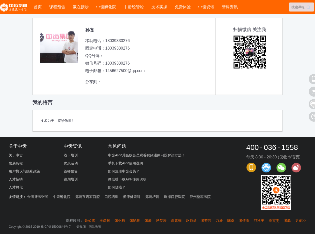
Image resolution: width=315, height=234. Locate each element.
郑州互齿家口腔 (87, 197)
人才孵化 (16, 187)
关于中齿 (16, 155)
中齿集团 (80, 226)
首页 (38, 7)
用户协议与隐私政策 (24, 171)
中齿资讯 (206, 7)
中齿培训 (15, 7)
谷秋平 (259, 220)
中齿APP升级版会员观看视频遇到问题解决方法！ (146, 155)
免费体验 (183, 7)
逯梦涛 (161, 220)
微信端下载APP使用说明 (127, 179)
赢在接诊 (81, 7)
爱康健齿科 (131, 197)
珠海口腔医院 (174, 197)
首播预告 (71, 171)
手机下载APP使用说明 (125, 163)
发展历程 (16, 163)
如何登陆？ (117, 187)
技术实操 (159, 7)
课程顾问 (266, 168)
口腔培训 (111, 197)
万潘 (219, 220)
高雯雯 (274, 220)
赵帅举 (191, 220)
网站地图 (95, 226)
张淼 (287, 220)
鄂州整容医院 (200, 197)
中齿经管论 (134, 7)
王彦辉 (105, 220)
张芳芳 (206, 220)
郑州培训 (152, 197)
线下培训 (71, 155)
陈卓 (230, 220)
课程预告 (57, 7)
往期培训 (71, 179)
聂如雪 (89, 220)
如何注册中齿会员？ (124, 171)
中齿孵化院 (106, 7)
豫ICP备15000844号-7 (56, 226)
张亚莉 (119, 220)
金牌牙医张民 (37, 197)
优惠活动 (71, 163)
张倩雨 (244, 220)
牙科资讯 (230, 7)
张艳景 (135, 220)
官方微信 (281, 168)
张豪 (148, 220)
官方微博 (296, 168)
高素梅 (176, 220)
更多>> (300, 220)
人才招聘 (16, 179)
